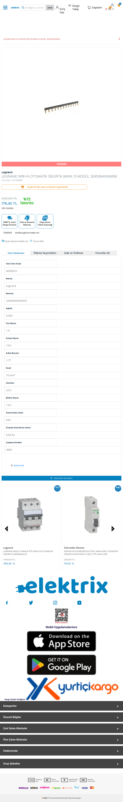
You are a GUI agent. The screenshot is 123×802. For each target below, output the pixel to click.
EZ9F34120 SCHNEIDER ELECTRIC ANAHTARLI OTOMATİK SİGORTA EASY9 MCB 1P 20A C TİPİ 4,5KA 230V (91, 553)
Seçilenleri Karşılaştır (61, 478)
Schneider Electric (74, 547)
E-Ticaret (52, 798)
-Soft (45, 798)
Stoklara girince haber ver (27, 232)
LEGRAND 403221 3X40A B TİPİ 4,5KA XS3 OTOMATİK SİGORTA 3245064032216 (28, 553)
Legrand (8, 547)
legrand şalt (19, 465)
